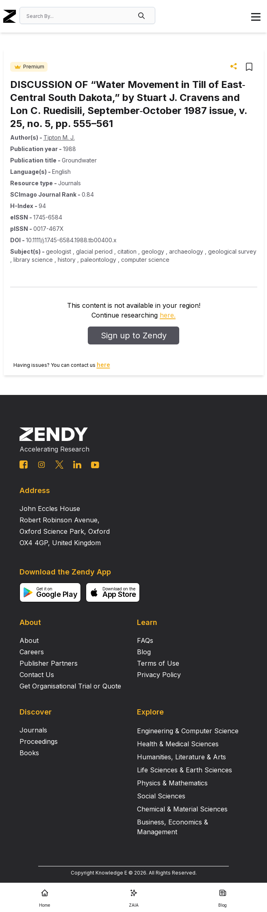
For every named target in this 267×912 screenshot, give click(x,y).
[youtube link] (95, 465)
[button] (142, 15)
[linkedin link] (77, 464)
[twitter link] (59, 464)
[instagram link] (41, 464)
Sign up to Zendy (134, 335)
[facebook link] (24, 464)
